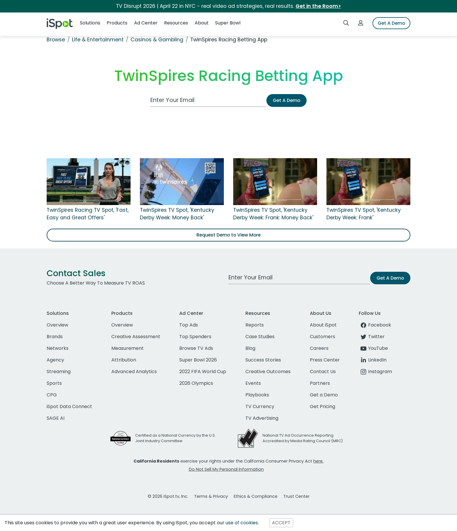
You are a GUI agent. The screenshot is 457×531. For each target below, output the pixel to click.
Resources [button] (176, 23)
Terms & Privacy (211, 496)
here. (318, 461)
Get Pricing (322, 406)
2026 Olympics (196, 383)
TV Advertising (261, 418)
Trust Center (296, 496)
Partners (320, 383)
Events (253, 383)
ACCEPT (281, 522)
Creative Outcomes (268, 371)
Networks (57, 348)
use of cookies (242, 522)
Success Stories (263, 360)
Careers (319, 348)
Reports (254, 325)
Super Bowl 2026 (198, 360)
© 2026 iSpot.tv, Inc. (168, 496)
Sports (54, 383)
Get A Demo (391, 23)
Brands (55, 336)
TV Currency (259, 406)
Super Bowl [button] (227, 23)
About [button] (202, 23)
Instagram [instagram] (375, 371)
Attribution (123, 360)
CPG (52, 394)
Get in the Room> (318, 6)
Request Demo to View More (228, 235)
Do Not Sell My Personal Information (226, 469)
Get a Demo (324, 394)
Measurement (127, 348)
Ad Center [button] (146, 23)
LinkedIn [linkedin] (372, 360)
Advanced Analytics (134, 371)
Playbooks (257, 394)
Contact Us (323, 371)
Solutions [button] (90, 23)
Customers (322, 336)
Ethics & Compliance (255, 496)
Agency (55, 360)
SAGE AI (55, 418)
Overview (57, 325)
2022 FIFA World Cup (202, 371)
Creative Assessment (135, 336)
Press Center (325, 360)
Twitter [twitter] (372, 336)
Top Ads (188, 325)
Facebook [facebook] (375, 325)
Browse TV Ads (196, 348)
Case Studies (260, 336)
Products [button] (117, 23)
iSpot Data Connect (69, 406)
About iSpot (323, 325)
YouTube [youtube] (373, 348)
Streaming (59, 371)
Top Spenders (195, 336)
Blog (250, 348)
